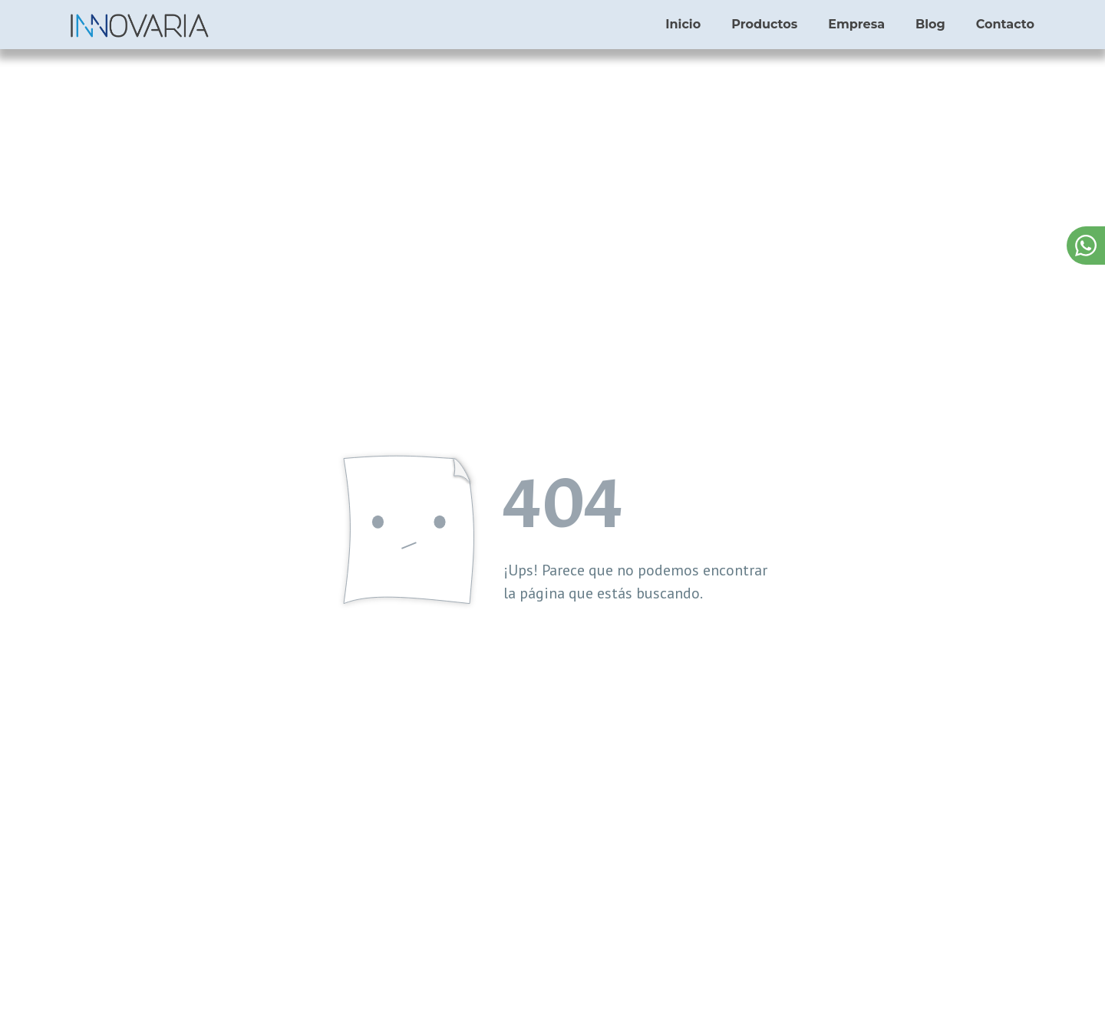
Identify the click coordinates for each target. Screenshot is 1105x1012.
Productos (764, 24)
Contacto (1005, 24)
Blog (930, 24)
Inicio (683, 24)
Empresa (856, 24)
